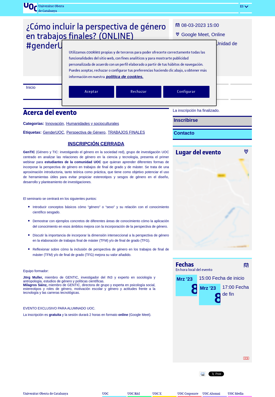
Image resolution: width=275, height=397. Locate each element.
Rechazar (139, 91)
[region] (139, 73)
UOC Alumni (211, 394)
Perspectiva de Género (86, 132)
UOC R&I (133, 394)
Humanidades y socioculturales (92, 124)
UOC (105, 394)
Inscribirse (186, 120)
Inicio (31, 87)
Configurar (186, 91)
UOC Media (236, 394)
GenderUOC (53, 132)
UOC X (157, 394)
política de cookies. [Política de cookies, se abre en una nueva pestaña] (124, 76)
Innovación (55, 124)
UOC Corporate (188, 394)
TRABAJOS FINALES (126, 132)
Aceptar (91, 91)
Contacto (184, 133)
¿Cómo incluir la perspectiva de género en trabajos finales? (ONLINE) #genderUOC (96, 36)
